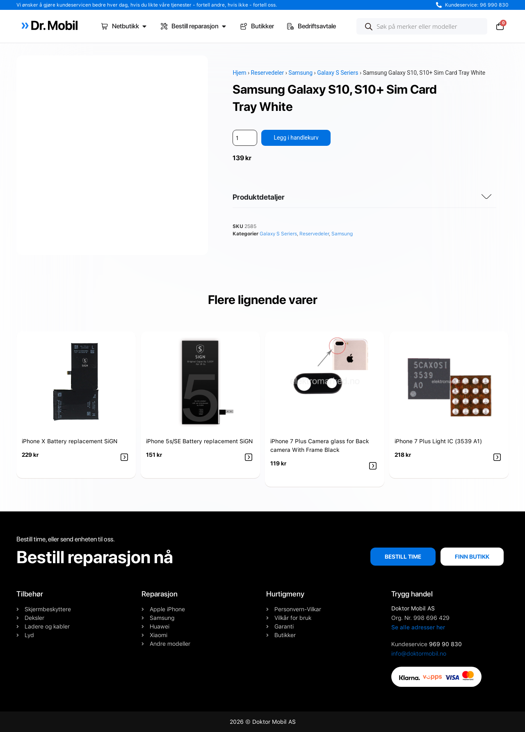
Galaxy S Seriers (337, 72)
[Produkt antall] (245, 138)
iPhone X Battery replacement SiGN (69, 441)
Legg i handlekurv (296, 137)
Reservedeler (267, 72)
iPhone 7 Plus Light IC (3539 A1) (438, 441)
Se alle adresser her (418, 627)
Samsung (300, 72)
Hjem (239, 72)
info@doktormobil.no (418, 653)
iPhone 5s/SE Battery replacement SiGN (199, 441)
